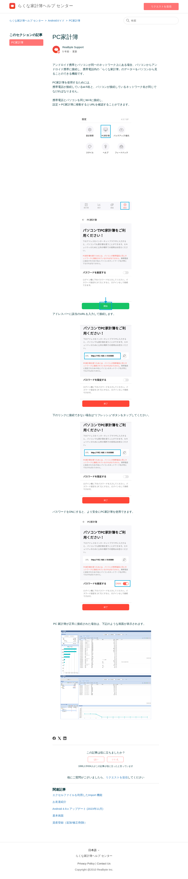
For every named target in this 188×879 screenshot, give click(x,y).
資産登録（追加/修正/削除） (70, 822)
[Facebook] (54, 738)
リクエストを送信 (161, 6)
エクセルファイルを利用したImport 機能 (77, 795)
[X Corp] (59, 738)
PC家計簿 (74, 20)
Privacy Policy (86, 863)
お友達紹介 (59, 801)
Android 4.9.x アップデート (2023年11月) (78, 808)
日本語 (94, 850)
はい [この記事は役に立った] (96, 759)
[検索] (151, 20)
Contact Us (104, 863)
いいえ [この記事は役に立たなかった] (115, 759)
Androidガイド (56, 20)
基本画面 (58, 815)
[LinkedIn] (64, 738)
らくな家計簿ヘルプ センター (26, 20)
